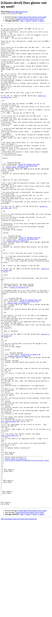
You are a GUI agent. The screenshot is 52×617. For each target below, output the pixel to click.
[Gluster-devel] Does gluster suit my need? (32, 17)
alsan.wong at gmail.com (30, 420)
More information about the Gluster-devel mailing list (19, 615)
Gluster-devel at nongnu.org (16, 546)
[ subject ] (34, 21)
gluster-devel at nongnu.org (17, 196)
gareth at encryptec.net (27, 194)
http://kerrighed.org (10, 518)
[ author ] (42, 21)
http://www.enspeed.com (10, 501)
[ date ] (22, 21)
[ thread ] (28, 21)
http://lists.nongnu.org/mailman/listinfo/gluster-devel (27, 548)
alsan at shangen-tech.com (18, 11)
